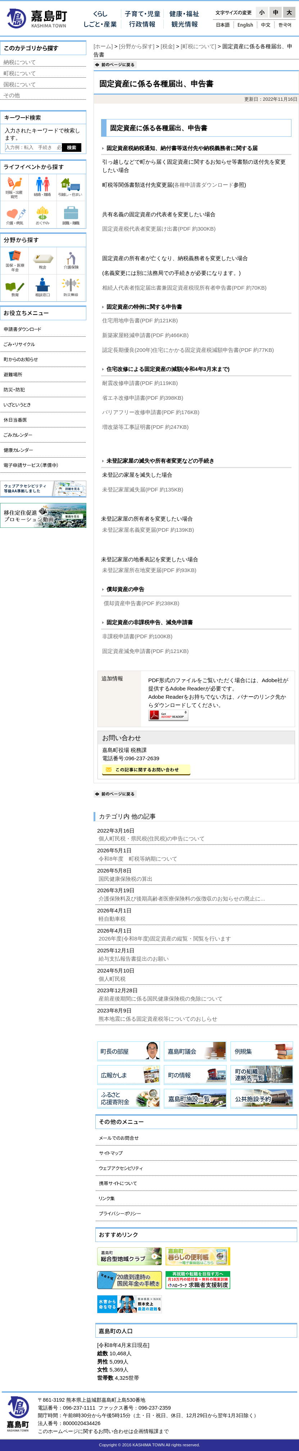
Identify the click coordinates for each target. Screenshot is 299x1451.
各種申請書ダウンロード (204, 185)
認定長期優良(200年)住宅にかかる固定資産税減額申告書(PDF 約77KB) (188, 350)
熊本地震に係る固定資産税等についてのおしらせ (159, 1019)
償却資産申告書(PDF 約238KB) (141, 603)
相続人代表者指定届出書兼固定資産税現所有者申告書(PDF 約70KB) (184, 288)
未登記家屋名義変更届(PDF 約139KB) (148, 530)
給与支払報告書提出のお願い (134, 959)
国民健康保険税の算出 (126, 879)
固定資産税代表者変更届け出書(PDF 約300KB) (159, 229)
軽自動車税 (113, 919)
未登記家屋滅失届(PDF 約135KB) (142, 489)
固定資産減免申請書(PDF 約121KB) (145, 651)
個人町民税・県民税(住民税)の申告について (152, 838)
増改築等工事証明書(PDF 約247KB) (145, 427)
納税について (20, 62)
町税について (20, 73)
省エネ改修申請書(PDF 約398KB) (142, 398)
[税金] (168, 46)
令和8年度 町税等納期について (139, 859)
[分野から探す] (136, 46)
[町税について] (198, 46)
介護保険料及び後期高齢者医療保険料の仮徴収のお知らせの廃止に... (183, 898)
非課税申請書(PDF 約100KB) (137, 636)
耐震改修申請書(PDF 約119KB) (140, 383)
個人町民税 (113, 979)
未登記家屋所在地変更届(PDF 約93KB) (149, 570)
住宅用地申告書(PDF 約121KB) (140, 320)
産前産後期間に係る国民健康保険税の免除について (161, 999)
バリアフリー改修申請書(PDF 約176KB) (150, 412)
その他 (12, 95)
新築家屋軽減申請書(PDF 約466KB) (145, 335)
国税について (20, 84)
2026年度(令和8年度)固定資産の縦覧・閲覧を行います (165, 938)
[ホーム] (103, 46)
